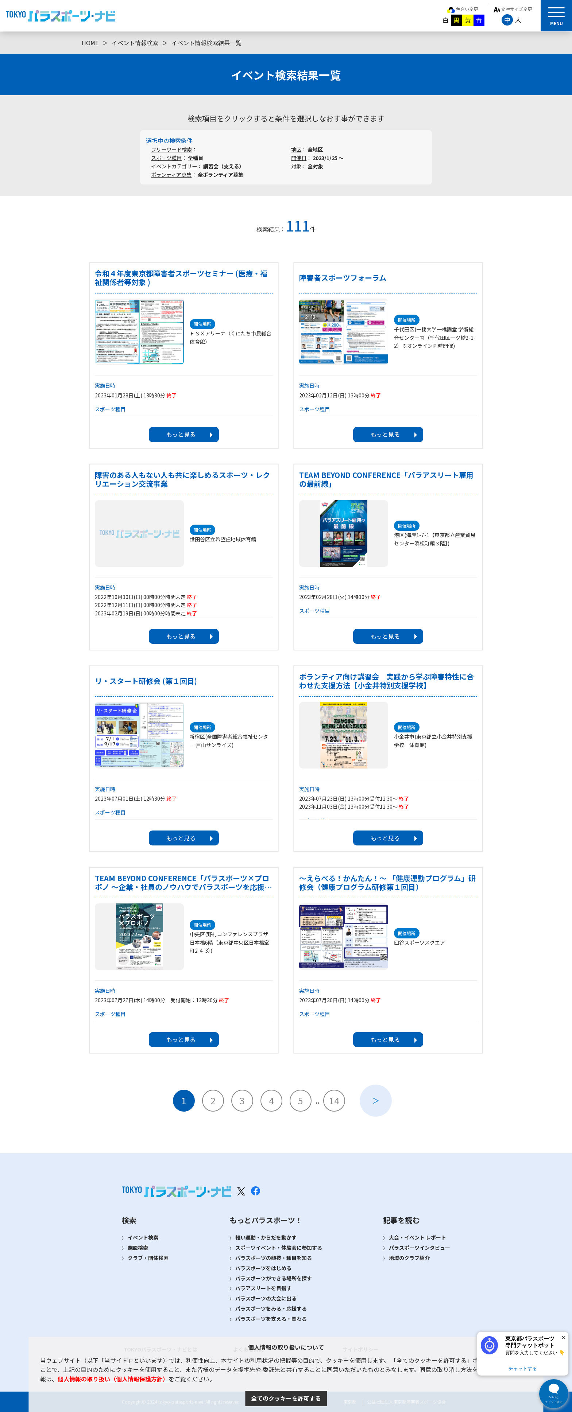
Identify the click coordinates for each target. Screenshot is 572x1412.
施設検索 (138, 1247)
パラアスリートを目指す (263, 1288)
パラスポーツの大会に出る (266, 1298)
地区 (296, 149)
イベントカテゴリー (174, 166)
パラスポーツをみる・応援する (271, 1308)
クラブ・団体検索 (148, 1257)
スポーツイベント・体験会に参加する (278, 1247)
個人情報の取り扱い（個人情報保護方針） (113, 1378)
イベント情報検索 (135, 42)
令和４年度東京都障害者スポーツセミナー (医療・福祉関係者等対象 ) (181, 278)
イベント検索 (143, 1237)
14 (334, 1100)
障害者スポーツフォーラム (342, 277)
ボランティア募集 (171, 174)
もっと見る (181, 434)
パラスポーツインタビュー (419, 1247)
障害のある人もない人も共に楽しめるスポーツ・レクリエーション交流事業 (182, 479)
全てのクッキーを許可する (286, 1398)
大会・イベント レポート (417, 1237)
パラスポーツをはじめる (263, 1268)
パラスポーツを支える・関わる (271, 1318)
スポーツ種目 (166, 158)
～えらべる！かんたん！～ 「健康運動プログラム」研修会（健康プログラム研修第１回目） (387, 882)
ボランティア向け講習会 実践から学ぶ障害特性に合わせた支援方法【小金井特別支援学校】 (386, 681)
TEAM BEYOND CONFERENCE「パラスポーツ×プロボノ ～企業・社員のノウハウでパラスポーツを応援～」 (182, 882)
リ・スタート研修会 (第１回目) (146, 681)
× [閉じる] (563, 1337)
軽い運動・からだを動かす (266, 1237)
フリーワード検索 (171, 149)
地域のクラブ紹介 (409, 1257)
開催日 (298, 158)
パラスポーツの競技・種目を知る (273, 1257)
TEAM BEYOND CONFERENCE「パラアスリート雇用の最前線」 (386, 479)
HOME (90, 42)
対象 (296, 166)
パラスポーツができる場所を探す (273, 1278)
